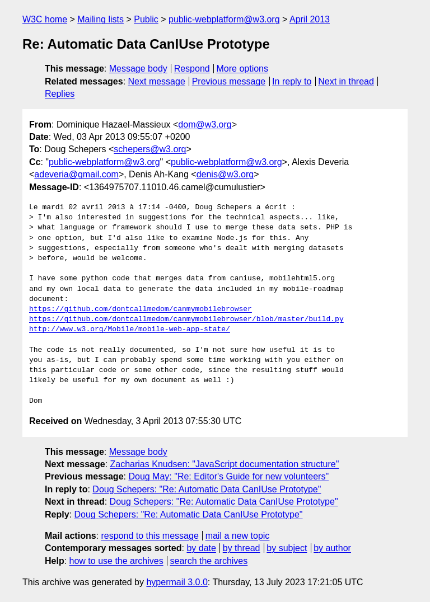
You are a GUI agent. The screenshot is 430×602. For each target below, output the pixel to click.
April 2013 (309, 19)
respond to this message (149, 535)
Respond (192, 68)
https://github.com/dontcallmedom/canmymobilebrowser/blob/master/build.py (186, 319)
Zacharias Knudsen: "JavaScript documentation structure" (224, 464)
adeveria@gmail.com (76, 174)
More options (243, 68)
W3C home (44, 19)
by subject (287, 548)
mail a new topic (237, 535)
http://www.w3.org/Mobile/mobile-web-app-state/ (129, 329)
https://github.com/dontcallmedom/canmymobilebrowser (140, 309)
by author (332, 548)
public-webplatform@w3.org (224, 19)
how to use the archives (116, 561)
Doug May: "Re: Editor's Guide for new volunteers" (228, 476)
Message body (138, 68)
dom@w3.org (204, 124)
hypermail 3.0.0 (176, 582)
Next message (156, 81)
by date (201, 548)
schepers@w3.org (150, 149)
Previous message (229, 81)
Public (146, 19)
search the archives (209, 561)
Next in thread (346, 81)
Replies (59, 93)
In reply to (291, 81)
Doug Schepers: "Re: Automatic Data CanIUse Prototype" (206, 489)
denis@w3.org (225, 174)
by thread (241, 548)
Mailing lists (100, 19)
